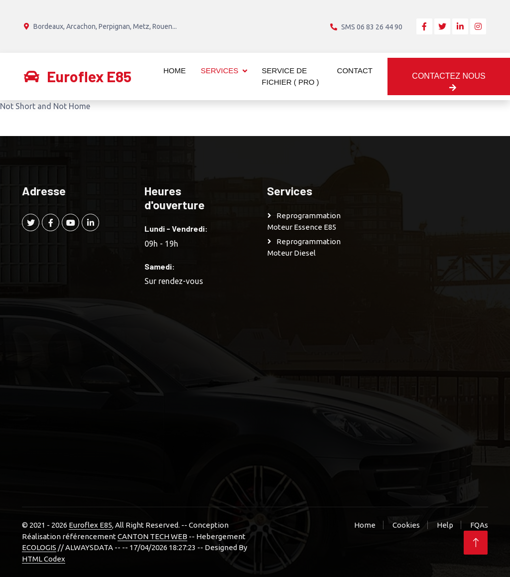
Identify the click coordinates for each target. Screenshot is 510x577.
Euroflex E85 (90, 525)
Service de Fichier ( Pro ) (290, 76)
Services (220, 70)
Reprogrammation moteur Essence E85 (304, 221)
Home (174, 70)
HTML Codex (43, 559)
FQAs (479, 525)
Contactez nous (448, 82)
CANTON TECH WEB (152, 536)
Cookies (406, 525)
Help (445, 525)
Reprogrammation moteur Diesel (304, 247)
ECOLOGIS (39, 547)
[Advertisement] (438, 333)
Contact (355, 70)
